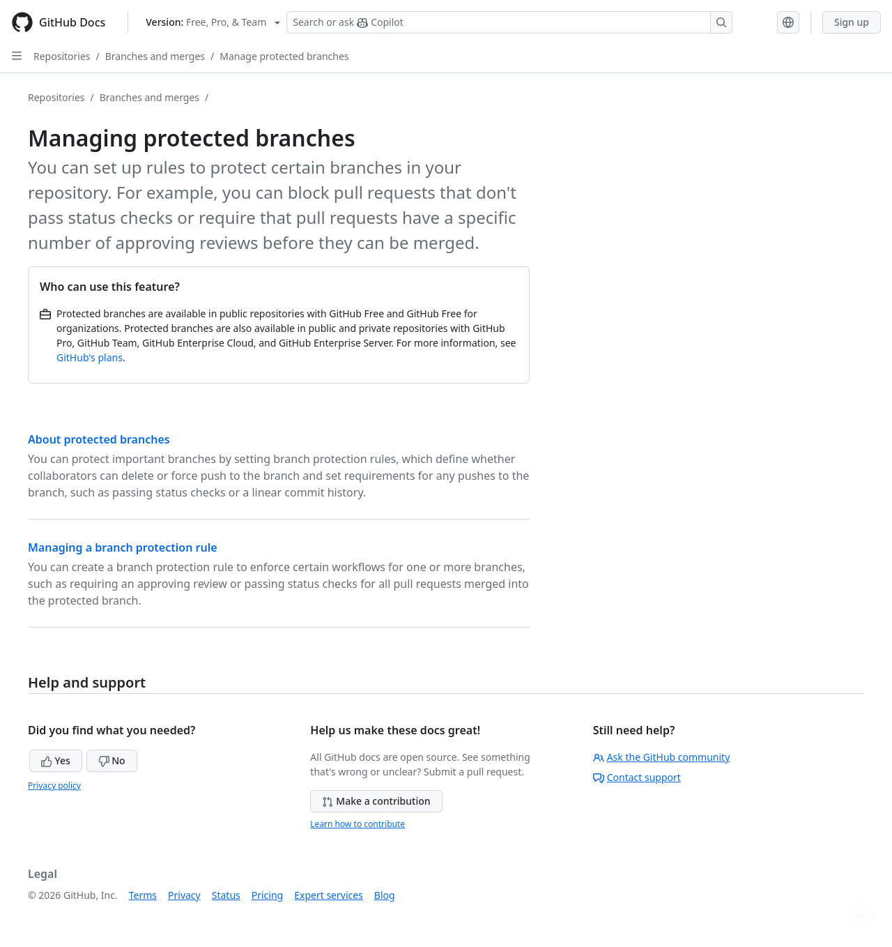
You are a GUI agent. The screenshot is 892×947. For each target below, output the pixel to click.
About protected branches (99, 439)
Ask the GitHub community (661, 757)
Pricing (267, 895)
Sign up (851, 22)
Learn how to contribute (357, 824)
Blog (384, 895)
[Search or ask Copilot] (509, 22)
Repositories (62, 56)
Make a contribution (376, 801)
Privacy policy (54, 785)
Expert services (328, 895)
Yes (55, 760)
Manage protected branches (284, 56)
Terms (143, 895)
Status (226, 895)
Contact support (637, 777)
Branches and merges (155, 56)
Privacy (184, 895)
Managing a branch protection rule (122, 547)
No (111, 760)
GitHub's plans (89, 357)
